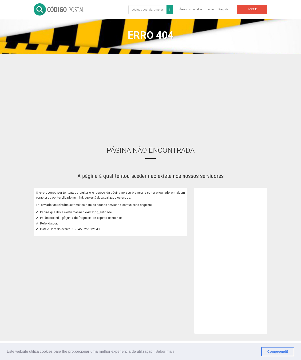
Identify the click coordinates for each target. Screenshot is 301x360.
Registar (224, 9)
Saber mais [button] (164, 351)
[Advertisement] (150, 97)
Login (210, 9)
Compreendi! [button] (277, 351)
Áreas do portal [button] (190, 9)
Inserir (252, 9)
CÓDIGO (59, 9)
